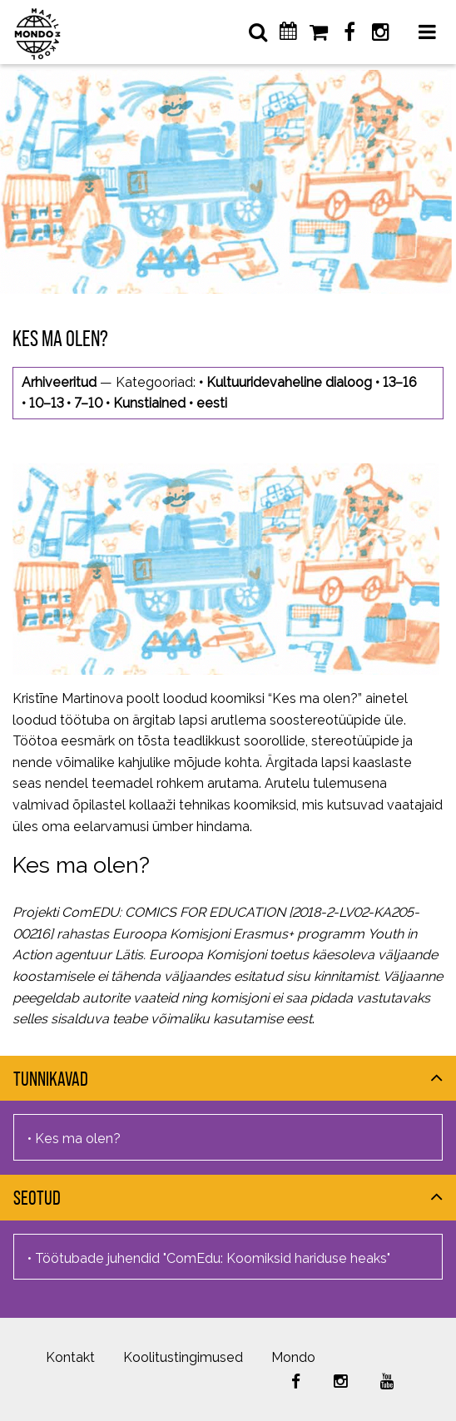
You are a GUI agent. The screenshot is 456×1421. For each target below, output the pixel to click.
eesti (211, 403)
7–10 (88, 403)
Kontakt (70, 1357)
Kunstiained (149, 403)
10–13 (46, 403)
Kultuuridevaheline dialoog (289, 382)
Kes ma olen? (81, 864)
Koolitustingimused (183, 1357)
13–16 (400, 382)
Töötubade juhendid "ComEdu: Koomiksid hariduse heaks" (212, 1258)
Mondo (293, 1357)
